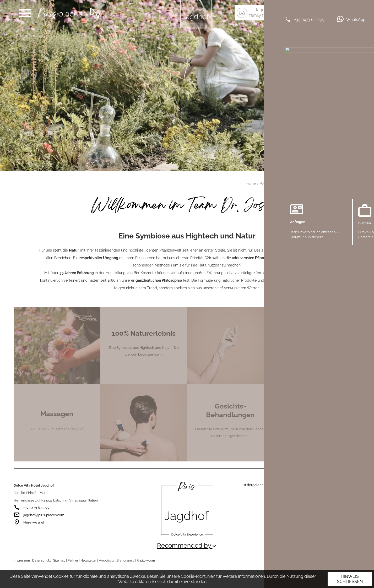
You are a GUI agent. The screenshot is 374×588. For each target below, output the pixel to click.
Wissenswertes (300, 485)
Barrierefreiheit (298, 491)
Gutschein (276, 485)
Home (251, 183)
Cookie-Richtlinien (198, 576)
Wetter (349, 485)
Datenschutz (41, 560)
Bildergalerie (253, 485)
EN (357, 10)
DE (340, 10)
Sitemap (59, 560)
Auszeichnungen (348, 561)
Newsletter (88, 560)
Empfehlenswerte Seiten (312, 561)
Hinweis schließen (350, 579)
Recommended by (187, 545)
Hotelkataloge (328, 485)
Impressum (22, 560)
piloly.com (147, 560)
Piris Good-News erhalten (298, 502)
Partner (73, 560)
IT (348, 10)
